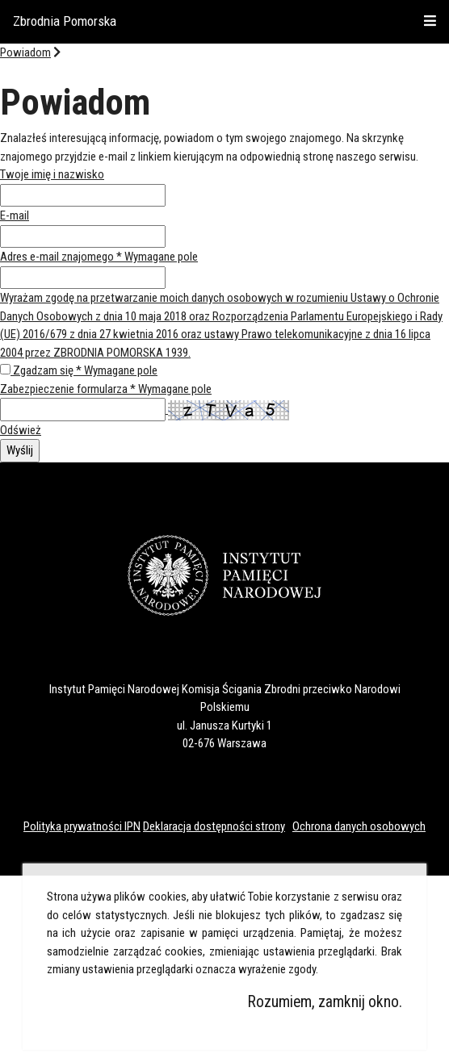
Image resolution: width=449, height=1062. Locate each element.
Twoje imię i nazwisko (52, 174)
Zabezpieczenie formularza (106, 389)
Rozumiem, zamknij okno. (325, 1002)
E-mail (14, 215)
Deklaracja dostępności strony (214, 826)
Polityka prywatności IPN (82, 826)
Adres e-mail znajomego (99, 256)
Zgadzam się (85, 370)
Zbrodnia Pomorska (64, 21)
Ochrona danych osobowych (359, 826)
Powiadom (25, 52)
